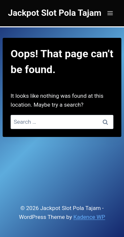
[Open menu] (110, 13)
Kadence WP (89, 217)
